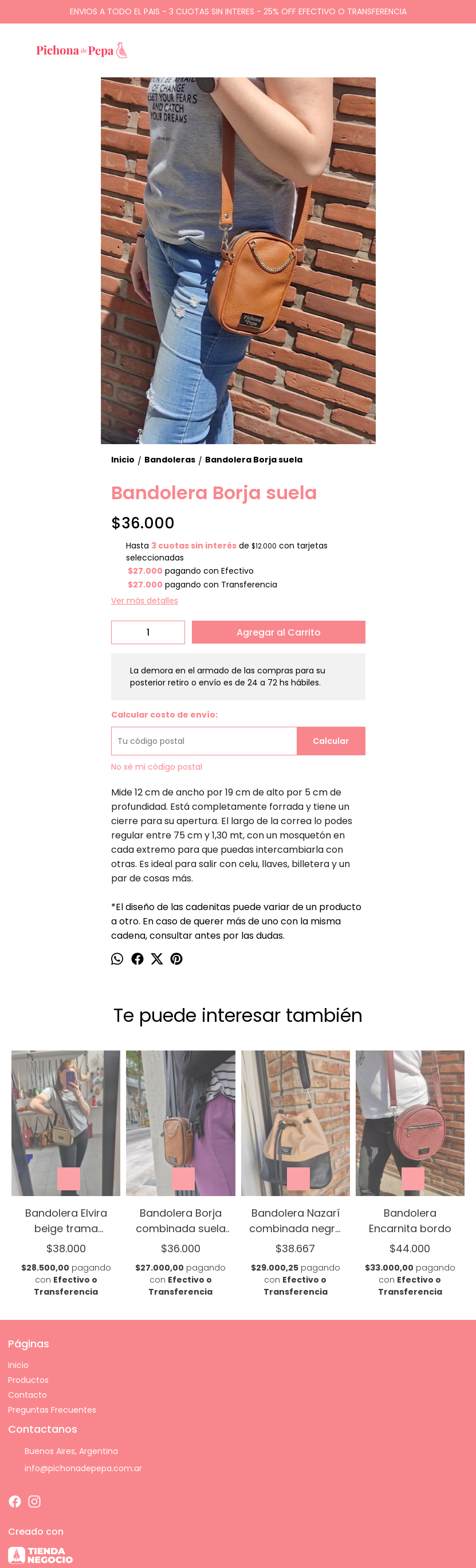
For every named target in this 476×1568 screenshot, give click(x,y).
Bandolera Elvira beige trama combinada (66, 1220)
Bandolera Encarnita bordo (410, 1220)
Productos (28, 1380)
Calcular (331, 741)
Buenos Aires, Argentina (63, 1452)
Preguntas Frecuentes (52, 1410)
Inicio (18, 1365)
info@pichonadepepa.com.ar (75, 1469)
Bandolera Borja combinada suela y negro (181, 1220)
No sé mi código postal (156, 767)
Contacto (27, 1395)
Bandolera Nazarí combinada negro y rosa (295, 1220)
